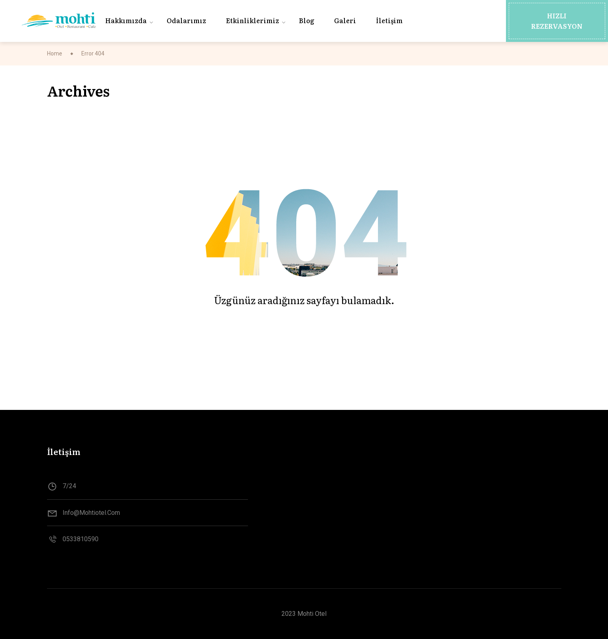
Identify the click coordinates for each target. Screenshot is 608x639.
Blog (306, 20)
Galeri (345, 20)
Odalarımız (186, 20)
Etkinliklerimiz (252, 20)
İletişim (389, 20)
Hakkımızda (126, 20)
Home (54, 53)
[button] (557, 21)
